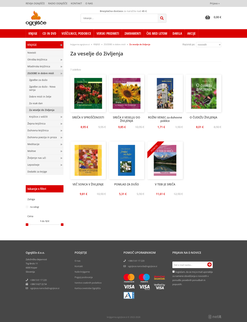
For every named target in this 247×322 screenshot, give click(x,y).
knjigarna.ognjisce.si (80, 44)
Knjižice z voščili (38, 116)
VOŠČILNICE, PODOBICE (76, 33)
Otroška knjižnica (37, 59)
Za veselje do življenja (41, 110)
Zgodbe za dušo (38, 80)
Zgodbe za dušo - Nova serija (42, 88)
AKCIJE (191, 33)
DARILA (177, 33)
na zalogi (34, 206)
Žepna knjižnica (36, 123)
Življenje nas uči (36, 157)
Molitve (31, 151)
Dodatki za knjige (37, 171)
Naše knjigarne (82, 271)
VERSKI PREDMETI (108, 33)
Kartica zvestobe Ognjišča (88, 288)
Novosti (31, 52)
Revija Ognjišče (35, 3)
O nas (89, 3)
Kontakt (76, 3)
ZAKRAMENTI (133, 33)
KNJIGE (32, 33)
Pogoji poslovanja (84, 277)
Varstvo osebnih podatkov (88, 282)
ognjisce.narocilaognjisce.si (44, 288)
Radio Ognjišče (57, 3)
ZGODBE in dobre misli (40, 73)
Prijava (215, 3)
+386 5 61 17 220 (38, 279)
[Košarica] (213, 17)
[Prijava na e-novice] (209, 265)
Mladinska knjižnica (38, 66)
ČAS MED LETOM (156, 33)
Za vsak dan (36, 103)
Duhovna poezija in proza (42, 137)
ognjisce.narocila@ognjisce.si (142, 266)
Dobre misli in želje (40, 96)
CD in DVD (49, 33)
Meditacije (33, 144)
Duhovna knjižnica (38, 130)
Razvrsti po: (189, 44)
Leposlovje (33, 164)
